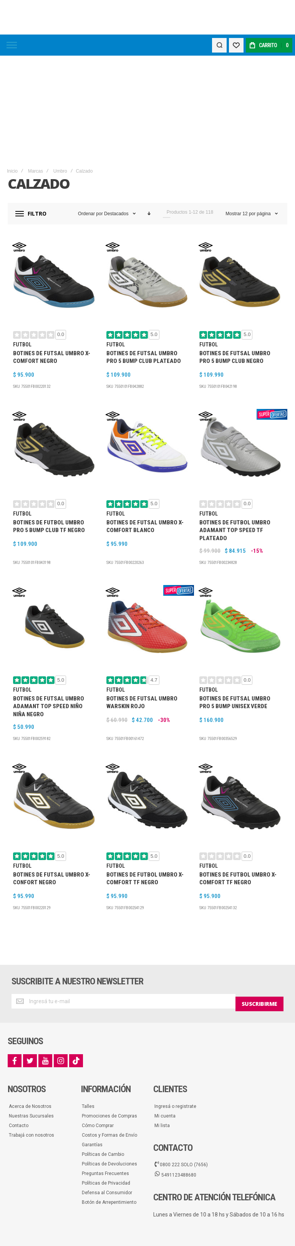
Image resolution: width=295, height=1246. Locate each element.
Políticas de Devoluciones (109, 1087)
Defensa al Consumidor (107, 1116)
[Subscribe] (259, 927)
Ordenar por (90, 140)
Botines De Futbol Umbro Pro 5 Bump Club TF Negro (49, 452)
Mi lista (162, 1049)
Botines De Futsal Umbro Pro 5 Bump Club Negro (234, 283)
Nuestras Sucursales (31, 1039)
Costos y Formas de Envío (109, 1058)
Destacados (117, 140)
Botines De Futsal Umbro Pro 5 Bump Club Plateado (143, 283)
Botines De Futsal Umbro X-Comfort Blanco (145, 452)
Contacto (18, 1049)
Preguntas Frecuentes (105, 1096)
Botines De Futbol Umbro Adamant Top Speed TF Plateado (234, 456)
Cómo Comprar (98, 1049)
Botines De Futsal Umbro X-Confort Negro (51, 805)
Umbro (60, 97)
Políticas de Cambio (103, 1077)
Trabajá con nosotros (31, 1058)
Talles (88, 1029)
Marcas (35, 97)
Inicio (12, 97)
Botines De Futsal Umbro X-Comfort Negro (51, 283)
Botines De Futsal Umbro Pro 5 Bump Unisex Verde (234, 628)
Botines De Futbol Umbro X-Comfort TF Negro (145, 805)
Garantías (92, 1068)
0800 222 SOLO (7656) (181, 1088)
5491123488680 (175, 1098)
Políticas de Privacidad (106, 1106)
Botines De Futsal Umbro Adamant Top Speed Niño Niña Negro (48, 632)
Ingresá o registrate (175, 1029)
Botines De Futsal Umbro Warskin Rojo (141, 628)
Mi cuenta (165, 1039)
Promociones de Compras (109, 1039)
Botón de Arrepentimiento (109, 1125)
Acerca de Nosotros (30, 1029)
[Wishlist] (235, 45)
